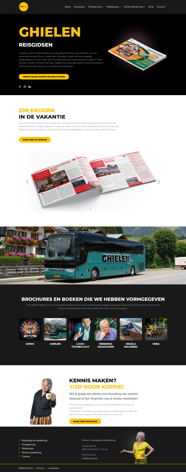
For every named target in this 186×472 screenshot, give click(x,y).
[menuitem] (68, 6)
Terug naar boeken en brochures (44, 76)
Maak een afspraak (35, 139)
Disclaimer (54, 468)
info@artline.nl (89, 458)
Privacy (40, 468)
